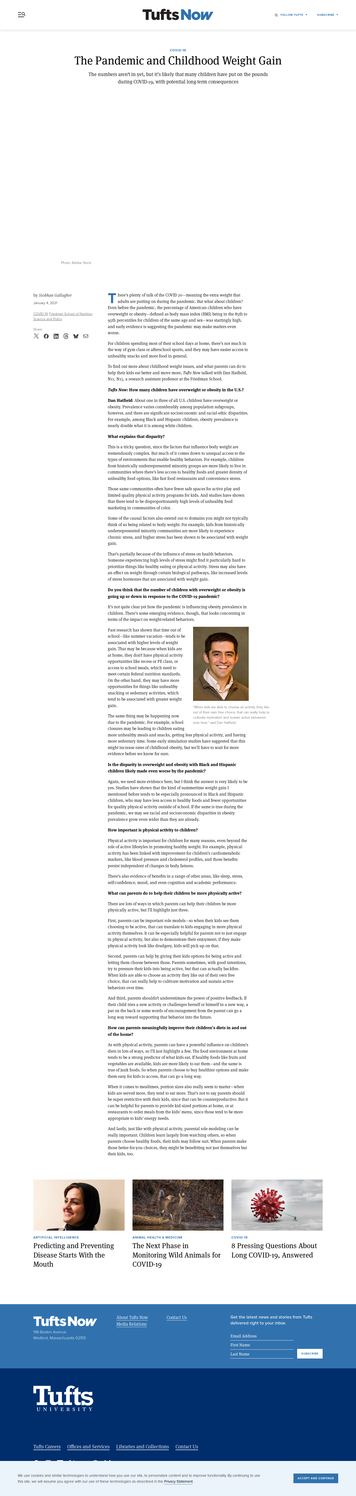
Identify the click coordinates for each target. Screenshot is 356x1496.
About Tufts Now (132, 1317)
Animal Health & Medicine (158, 1238)
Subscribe (325, 15)
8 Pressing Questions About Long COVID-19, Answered (274, 1250)
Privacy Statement (178, 1481)
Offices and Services (88, 1446)
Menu (22, 15)
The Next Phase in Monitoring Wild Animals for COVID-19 (177, 1254)
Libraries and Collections (142, 1446)
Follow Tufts (292, 15)
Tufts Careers (47, 1446)
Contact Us (176, 1317)
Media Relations (131, 1324)
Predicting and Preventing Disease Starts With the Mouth (73, 1254)
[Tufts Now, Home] (178, 15)
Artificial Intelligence (56, 1238)
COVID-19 (178, 51)
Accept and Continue (316, 1478)
